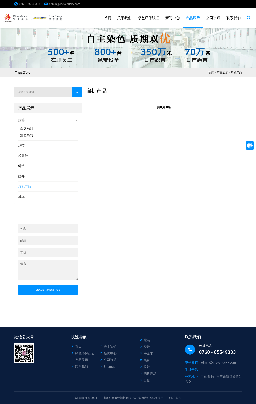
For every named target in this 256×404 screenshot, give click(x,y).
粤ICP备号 (174, 397)
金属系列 (26, 128)
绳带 (21, 166)
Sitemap (108, 367)
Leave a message (48, 289)
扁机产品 (236, 72)
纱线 (21, 196)
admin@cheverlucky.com (64, 4)
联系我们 (233, 18)
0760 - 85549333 (29, 4)
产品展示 (193, 18)
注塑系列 (26, 135)
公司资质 (213, 18)
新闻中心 (172, 18)
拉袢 (21, 176)
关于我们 (124, 18)
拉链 (21, 120)
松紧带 (23, 156)
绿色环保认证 (148, 18)
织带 (21, 145)
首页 (107, 18)
